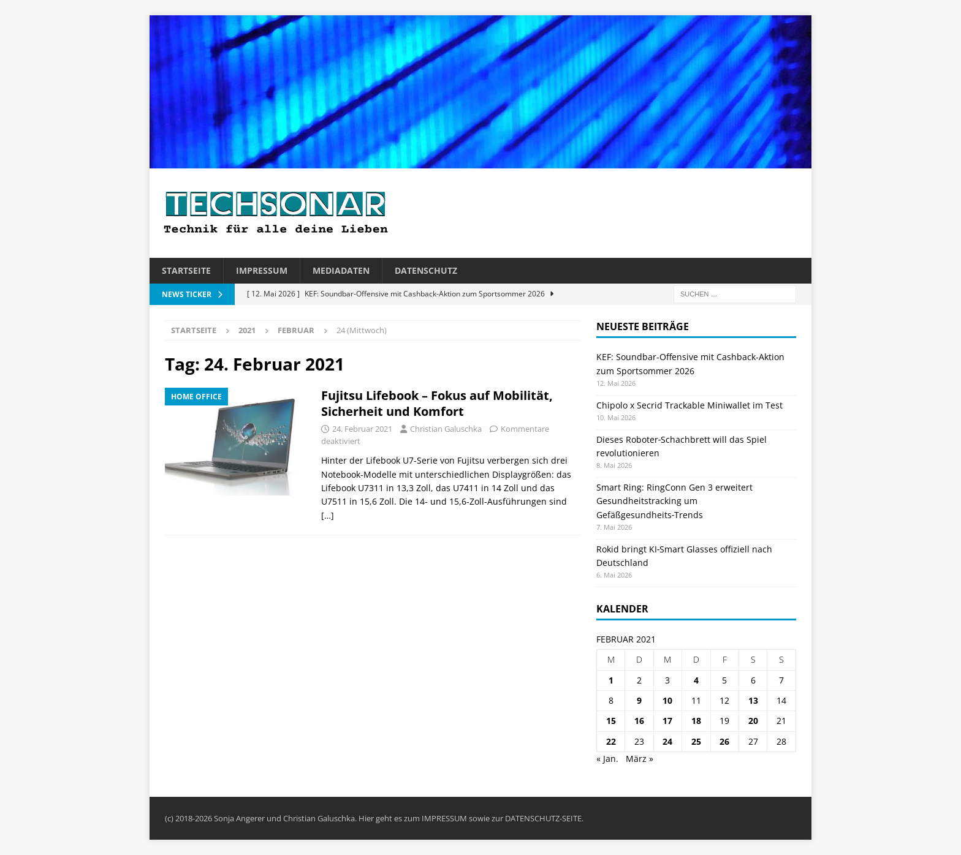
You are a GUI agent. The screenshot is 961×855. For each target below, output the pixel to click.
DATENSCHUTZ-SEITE (543, 818)
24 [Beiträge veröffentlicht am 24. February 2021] (667, 741)
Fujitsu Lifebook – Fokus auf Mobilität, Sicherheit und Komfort (437, 403)
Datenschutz (426, 270)
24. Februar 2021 (362, 428)
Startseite (186, 270)
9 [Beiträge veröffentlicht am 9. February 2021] (639, 700)
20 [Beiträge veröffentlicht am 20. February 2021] (753, 720)
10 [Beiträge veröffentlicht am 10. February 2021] (667, 700)
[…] (327, 515)
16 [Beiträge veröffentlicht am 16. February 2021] (639, 720)
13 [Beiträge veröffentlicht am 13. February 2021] (753, 700)
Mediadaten (341, 270)
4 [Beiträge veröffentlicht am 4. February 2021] (696, 680)
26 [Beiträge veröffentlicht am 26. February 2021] (724, 741)
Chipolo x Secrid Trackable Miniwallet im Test (689, 405)
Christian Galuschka (446, 428)
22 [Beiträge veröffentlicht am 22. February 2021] (611, 741)
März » (639, 758)
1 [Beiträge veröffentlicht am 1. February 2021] (611, 680)
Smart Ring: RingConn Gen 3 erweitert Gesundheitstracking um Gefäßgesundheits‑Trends (674, 501)
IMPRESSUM (444, 818)
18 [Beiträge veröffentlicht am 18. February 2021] (696, 720)
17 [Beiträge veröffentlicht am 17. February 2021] (667, 720)
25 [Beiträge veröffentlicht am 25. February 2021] (696, 741)
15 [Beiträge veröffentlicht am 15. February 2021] (611, 720)
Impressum (261, 270)
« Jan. (607, 758)
